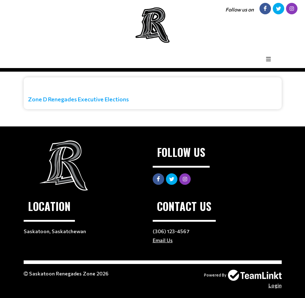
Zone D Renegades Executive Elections (78, 99)
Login (275, 285)
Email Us (163, 240)
